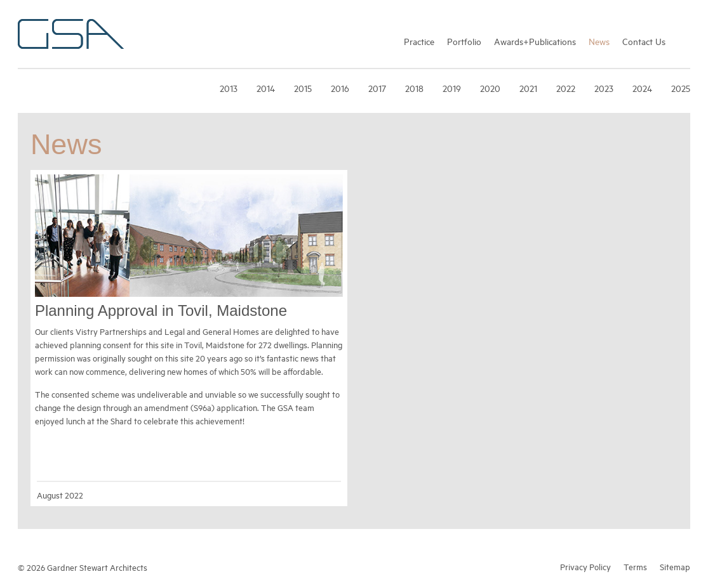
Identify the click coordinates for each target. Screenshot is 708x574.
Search (684, 40)
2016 (340, 88)
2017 (377, 88)
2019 (452, 88)
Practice (419, 41)
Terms (635, 566)
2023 (603, 88)
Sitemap (675, 566)
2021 (528, 88)
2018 (414, 88)
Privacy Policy (585, 566)
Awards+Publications (535, 41)
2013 (228, 88)
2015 (303, 88)
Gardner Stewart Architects (71, 34)
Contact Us (643, 41)
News (599, 41)
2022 (565, 88)
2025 (680, 88)
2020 (490, 88)
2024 (642, 88)
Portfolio (464, 41)
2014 (266, 88)
